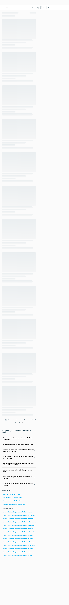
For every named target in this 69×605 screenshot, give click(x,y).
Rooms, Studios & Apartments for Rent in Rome (18, 538)
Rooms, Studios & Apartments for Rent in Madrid (18, 518)
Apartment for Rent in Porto (11, 494)
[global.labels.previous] (3, 420)
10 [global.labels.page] (29, 420)
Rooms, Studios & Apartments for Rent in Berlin (18, 548)
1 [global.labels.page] (5, 420)
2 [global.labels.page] (8, 420)
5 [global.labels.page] (16, 420)
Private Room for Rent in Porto (12, 497)
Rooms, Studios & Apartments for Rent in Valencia (18, 525)
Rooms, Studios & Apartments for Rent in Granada (18, 532)
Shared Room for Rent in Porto (12, 501)
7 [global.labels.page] (21, 420)
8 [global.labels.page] (24, 420)
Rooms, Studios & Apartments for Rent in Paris (17, 555)
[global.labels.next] (22, 422)
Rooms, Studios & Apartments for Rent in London (18, 552)
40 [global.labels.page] (15, 422)
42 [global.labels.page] (19, 422)
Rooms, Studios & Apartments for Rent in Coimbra (18, 515)
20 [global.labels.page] (32, 420)
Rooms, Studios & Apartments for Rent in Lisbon (18, 512)
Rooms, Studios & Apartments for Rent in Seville (18, 528)
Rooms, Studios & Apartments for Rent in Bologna (18, 542)
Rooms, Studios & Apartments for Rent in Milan (18, 535)
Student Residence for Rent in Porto (14, 504)
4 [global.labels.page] (13, 420)
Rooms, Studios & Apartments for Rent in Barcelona (19, 522)
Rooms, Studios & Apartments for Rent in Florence (19, 545)
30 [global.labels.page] (35, 420)
